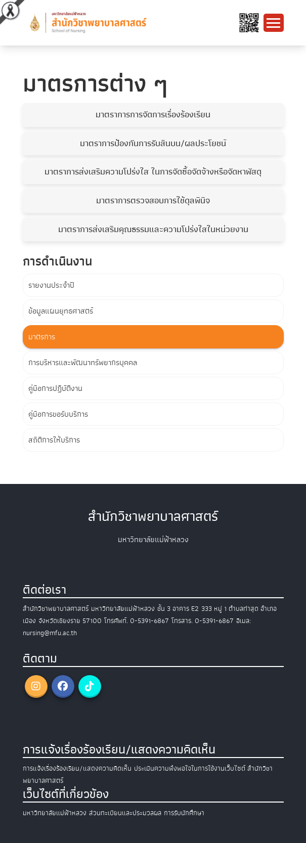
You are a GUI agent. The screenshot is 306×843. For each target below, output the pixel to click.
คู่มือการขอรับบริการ (58, 414)
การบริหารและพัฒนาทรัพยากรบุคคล (82, 363)
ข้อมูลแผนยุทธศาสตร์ (60, 311)
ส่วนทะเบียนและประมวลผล (125, 813)
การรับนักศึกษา (184, 813)
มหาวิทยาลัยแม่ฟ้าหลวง (54, 813)
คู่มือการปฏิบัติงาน (55, 388)
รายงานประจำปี (51, 285)
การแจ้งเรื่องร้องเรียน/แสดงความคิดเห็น (77, 768)
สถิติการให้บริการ (54, 440)
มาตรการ (41, 337)
